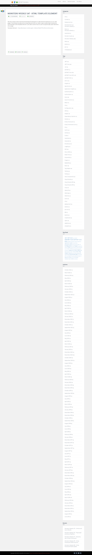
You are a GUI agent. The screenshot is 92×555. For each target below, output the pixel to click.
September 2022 (69, 294)
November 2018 (68, 415)
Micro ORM (67, 152)
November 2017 (68, 442)
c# (65, 201)
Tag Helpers (68, 168)
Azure (66, 97)
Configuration (68, 108)
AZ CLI (66, 80)
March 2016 (67, 497)
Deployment (68, 22)
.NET (66, 61)
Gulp (66, 135)
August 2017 (68, 451)
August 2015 (68, 514)
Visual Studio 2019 (69, 185)
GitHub (66, 132)
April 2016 (67, 494)
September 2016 (69, 481)
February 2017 (68, 467)
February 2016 (68, 500)
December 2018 (68, 412)
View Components (69, 176)
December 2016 (68, 472)
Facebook (11, 52)
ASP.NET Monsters (23, 2)
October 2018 (68, 418)
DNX (66, 110)
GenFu (66, 130)
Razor (66, 165)
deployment (68, 204)
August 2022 (68, 297)
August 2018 (68, 423)
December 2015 (68, 505)
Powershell (67, 157)
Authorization (68, 94)
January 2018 (68, 437)
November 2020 (69, 355)
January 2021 (68, 349)
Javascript (67, 141)
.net (66, 67)
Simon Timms (32, 553)
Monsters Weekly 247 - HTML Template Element (32, 13)
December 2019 (68, 385)
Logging (67, 146)
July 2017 (67, 453)
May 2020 (67, 371)
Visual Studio (68, 179)
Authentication (68, 91)
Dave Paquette (39, 553)
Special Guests (71, 1)
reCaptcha (67, 226)
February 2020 (68, 379)
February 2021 (68, 346)
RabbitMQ (67, 163)
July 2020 (67, 366)
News (66, 29)
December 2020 (69, 352)
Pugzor (66, 160)
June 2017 (67, 456)
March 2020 (67, 376)
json (66, 47)
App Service (68, 86)
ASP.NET (67, 69)
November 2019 (68, 387)
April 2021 (67, 341)
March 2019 (67, 404)
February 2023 (68, 286)
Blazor (66, 102)
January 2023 (68, 289)
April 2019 (67, 401)
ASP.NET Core (68, 72)
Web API (67, 190)
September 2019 (69, 393)
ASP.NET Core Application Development (24, 5)
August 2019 (68, 396)
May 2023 (67, 278)
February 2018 (68, 434)
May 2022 (67, 305)
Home (59, 1)
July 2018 (67, 426)
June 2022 (67, 302)
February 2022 (68, 313)
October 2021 (68, 324)
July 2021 (67, 333)
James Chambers (46, 553)
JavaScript (67, 33)
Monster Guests (68, 36)
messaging (67, 49)
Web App (67, 193)
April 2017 (67, 461)
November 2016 (68, 475)
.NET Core (67, 64)
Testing (66, 171)
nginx (66, 220)
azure (66, 198)
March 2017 (67, 464)
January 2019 (68, 409)
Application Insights (70, 89)
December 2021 (68, 319)
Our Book (79, 1)
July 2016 (67, 486)
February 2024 (68, 275)
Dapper (66, 113)
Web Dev (67, 195)
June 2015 (67, 516)
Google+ (24, 52)
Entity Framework (69, 121)
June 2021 (67, 335)
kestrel (66, 215)
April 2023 (67, 281)
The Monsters (14, 16)
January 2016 (68, 503)
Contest (67, 19)
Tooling (66, 174)
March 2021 (67, 344)
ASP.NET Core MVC (69, 75)
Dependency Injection (70, 116)
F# (65, 127)
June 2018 (67, 429)
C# (65, 16)
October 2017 (68, 445)
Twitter (18, 52)
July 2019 (67, 398)
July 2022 (67, 300)
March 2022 (67, 311)
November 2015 (68, 508)
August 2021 (68, 330)
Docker (66, 119)
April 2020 (67, 374)
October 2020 (68, 357)
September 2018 (69, 420)
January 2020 (68, 382)
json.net (67, 209)
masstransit (67, 217)
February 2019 (68, 407)
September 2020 (69, 360)
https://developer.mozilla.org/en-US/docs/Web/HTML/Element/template (35, 28)
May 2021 (67, 338)
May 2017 (67, 459)
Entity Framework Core (70, 124)
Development (68, 25)
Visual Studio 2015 (69, 182)
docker (66, 44)
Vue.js (66, 187)
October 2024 (68, 270)
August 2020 (68, 363)
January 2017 (68, 470)
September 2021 (69, 327)
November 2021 (68, 322)
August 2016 (68, 483)
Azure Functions (69, 99)
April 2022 (67, 308)
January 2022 (68, 316)
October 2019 (68, 390)
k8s (65, 212)
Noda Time (67, 154)
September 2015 (69, 511)
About (64, 1)
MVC (66, 149)
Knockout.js (67, 143)
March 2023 (67, 283)
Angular (67, 83)
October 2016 (68, 478)
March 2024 (67, 272)
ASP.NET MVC (68, 78)
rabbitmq (67, 223)
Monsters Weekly (69, 26)
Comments (31, 16)
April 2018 (67, 431)
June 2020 (67, 368)
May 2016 (67, 492)
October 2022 (68, 292)
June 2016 (67, 489)
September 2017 (69, 448)
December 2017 (68, 440)
